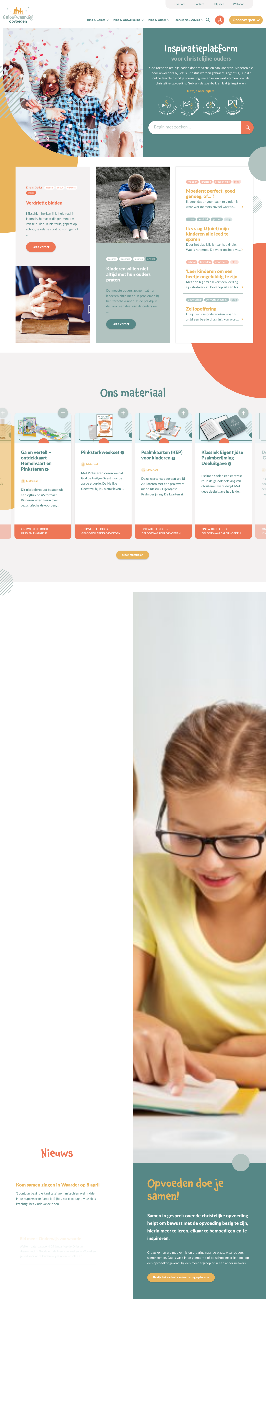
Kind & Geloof (96, 20)
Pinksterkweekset (101, 452)
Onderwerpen (244, 20)
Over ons (179, 4)
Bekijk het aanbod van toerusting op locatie (181, 1277)
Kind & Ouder (157, 20)
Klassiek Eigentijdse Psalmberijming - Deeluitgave (222, 458)
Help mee (218, 4)
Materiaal (32, 481)
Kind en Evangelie (34, 533)
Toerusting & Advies (187, 20)
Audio (31, 193)
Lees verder (40, 247)
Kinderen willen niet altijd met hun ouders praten (128, 274)
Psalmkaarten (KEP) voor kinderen (161, 455)
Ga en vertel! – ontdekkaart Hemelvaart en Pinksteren (36, 461)
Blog (236, 181)
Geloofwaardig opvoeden (101, 533)
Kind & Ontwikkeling (126, 20)
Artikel (151, 259)
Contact (199, 4)
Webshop (238, 4)
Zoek (247, 127)
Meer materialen (132, 555)
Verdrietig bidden (44, 203)
